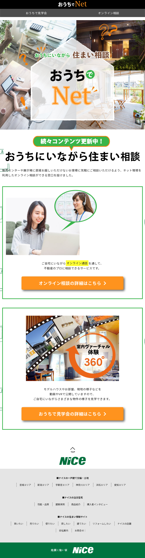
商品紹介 (75, 504)
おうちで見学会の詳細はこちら (70, 413)
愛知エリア (120, 484)
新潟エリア (43, 484)
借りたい (50, 523)
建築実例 (60, 504)
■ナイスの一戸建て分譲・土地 (72, 478)
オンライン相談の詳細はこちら (70, 283)
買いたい (18, 523)
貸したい (66, 523)
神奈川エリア (83, 484)
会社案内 (63, 530)
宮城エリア (25, 484)
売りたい (34, 523)
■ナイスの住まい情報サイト (73, 516)
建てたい (81, 523)
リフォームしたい (102, 523)
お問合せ (79, 530)
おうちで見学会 (36, 13)
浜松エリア (102, 484)
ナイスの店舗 (124, 523)
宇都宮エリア (62, 484)
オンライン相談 (108, 13)
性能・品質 (43, 504)
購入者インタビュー (97, 504)
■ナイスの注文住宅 (72, 497)
